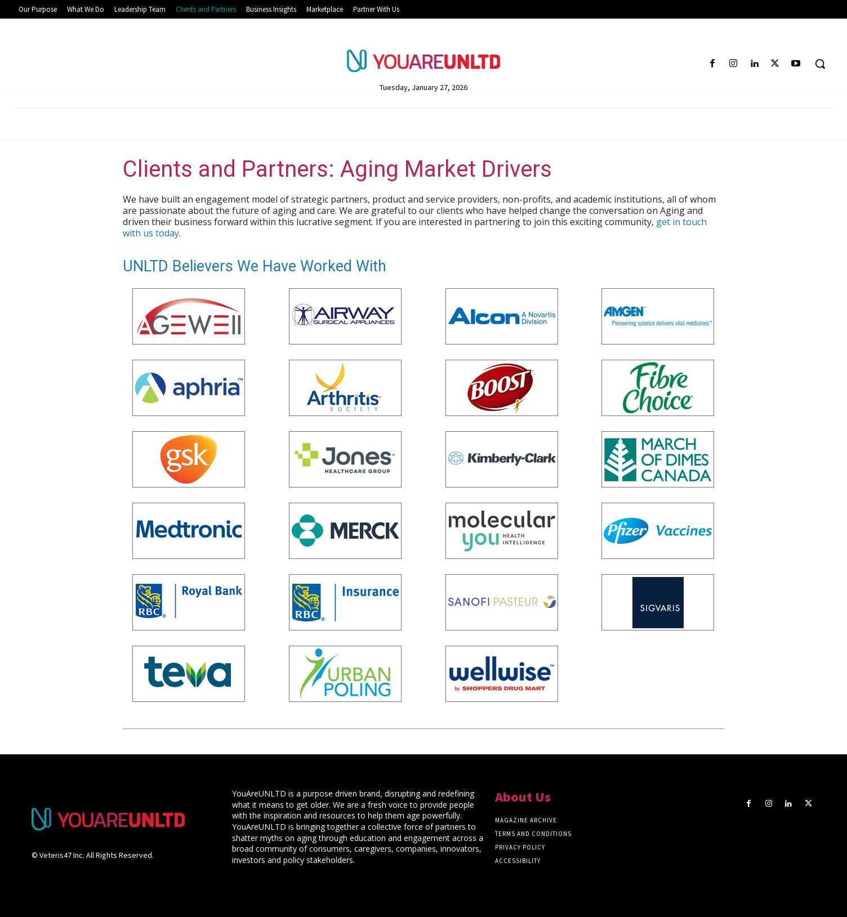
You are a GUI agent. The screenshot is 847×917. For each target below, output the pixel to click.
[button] (819, 63)
